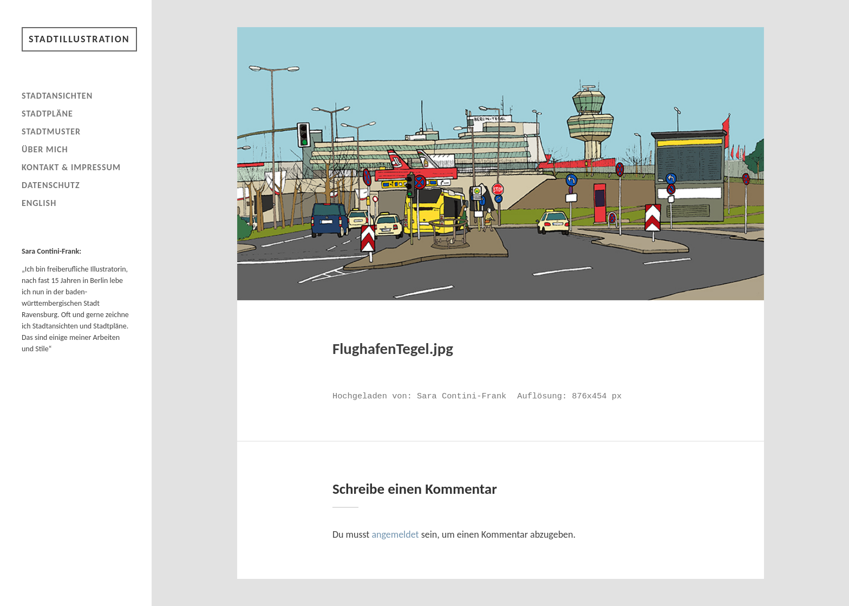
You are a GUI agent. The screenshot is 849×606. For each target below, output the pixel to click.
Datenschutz (51, 185)
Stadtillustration (79, 39)
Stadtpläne (47, 113)
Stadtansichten (57, 96)
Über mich (45, 149)
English (39, 203)
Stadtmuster (51, 131)
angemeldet (395, 534)
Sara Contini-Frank (461, 396)
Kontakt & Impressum (71, 167)
